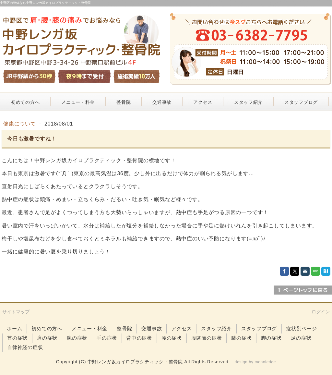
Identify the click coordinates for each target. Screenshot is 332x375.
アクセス (202, 102)
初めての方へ (25, 102)
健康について (20, 124)
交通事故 (162, 102)
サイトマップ (16, 311)
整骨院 (123, 102)
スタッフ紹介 (248, 102)
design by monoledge (255, 362)
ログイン (321, 311)
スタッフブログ (301, 102)
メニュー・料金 (78, 102)
